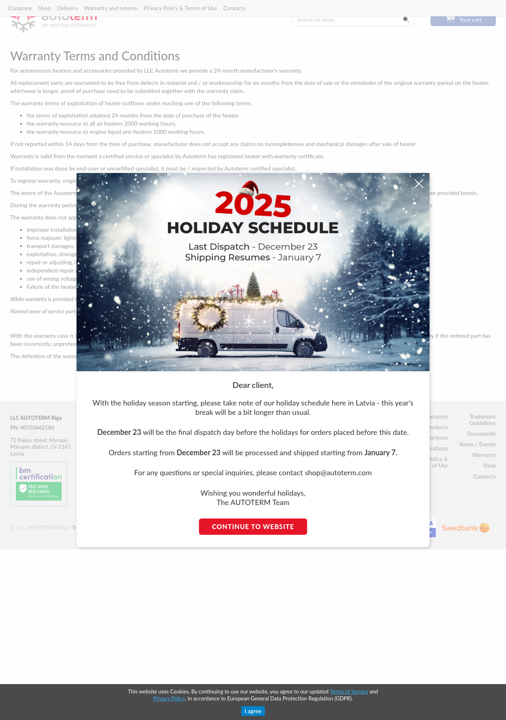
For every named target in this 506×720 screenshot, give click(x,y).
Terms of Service (349, 691)
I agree (253, 710)
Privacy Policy (169, 698)
